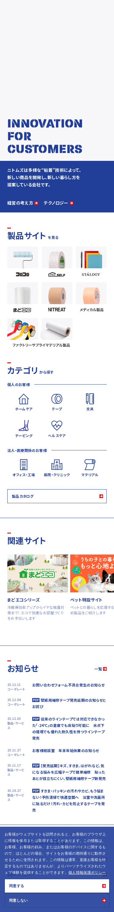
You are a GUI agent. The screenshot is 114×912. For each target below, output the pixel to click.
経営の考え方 (20, 203)
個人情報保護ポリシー (87, 872)
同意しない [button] (18, 900)
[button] (108, 873)
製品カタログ (22, 496)
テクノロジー (56, 203)
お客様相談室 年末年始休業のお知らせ (65, 750)
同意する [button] (16, 886)
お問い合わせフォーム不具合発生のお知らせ (68, 684)
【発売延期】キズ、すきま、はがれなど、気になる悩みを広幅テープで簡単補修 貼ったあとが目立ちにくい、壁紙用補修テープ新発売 (69, 772)
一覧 (98, 668)
